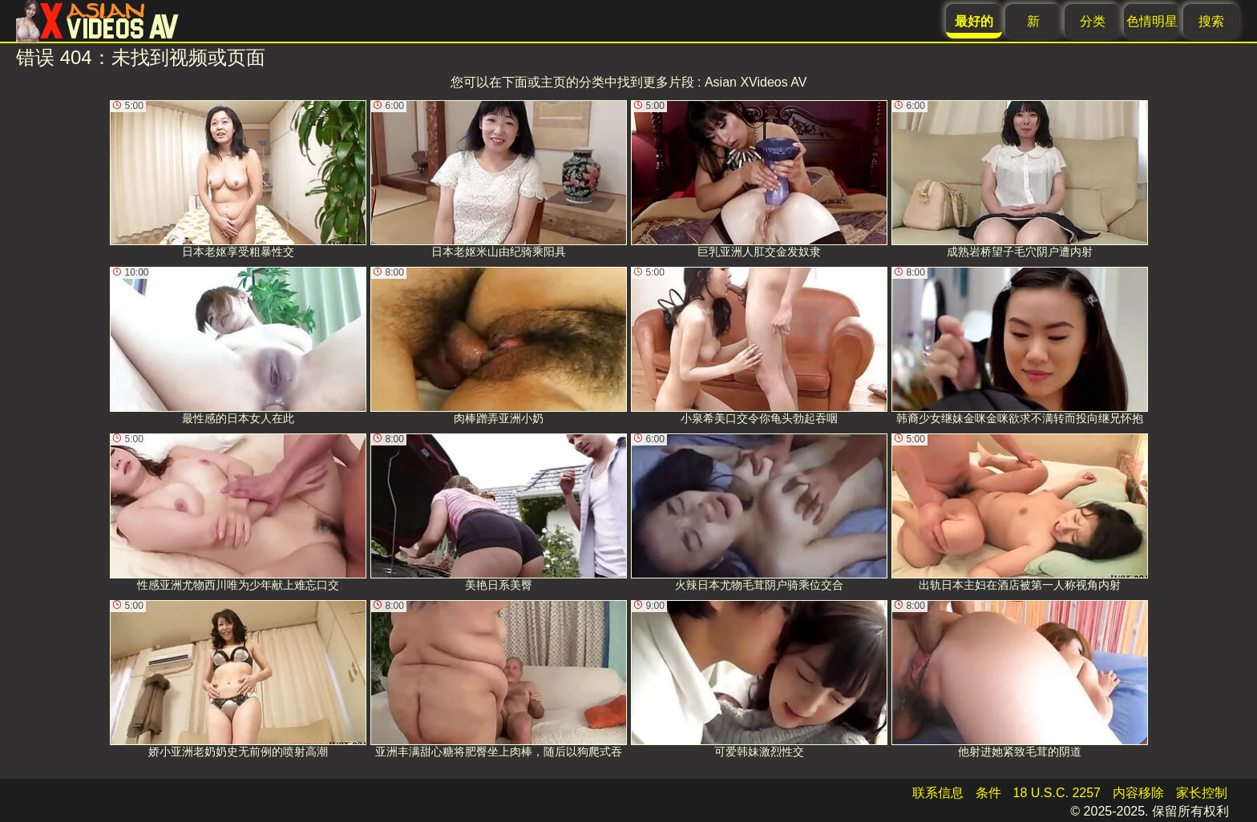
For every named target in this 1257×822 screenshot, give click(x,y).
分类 (1092, 21)
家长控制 (1201, 793)
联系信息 (938, 793)
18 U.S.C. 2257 (1057, 793)
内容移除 (1138, 793)
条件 (988, 793)
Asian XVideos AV (756, 82)
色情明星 (1152, 21)
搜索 (1211, 21)
